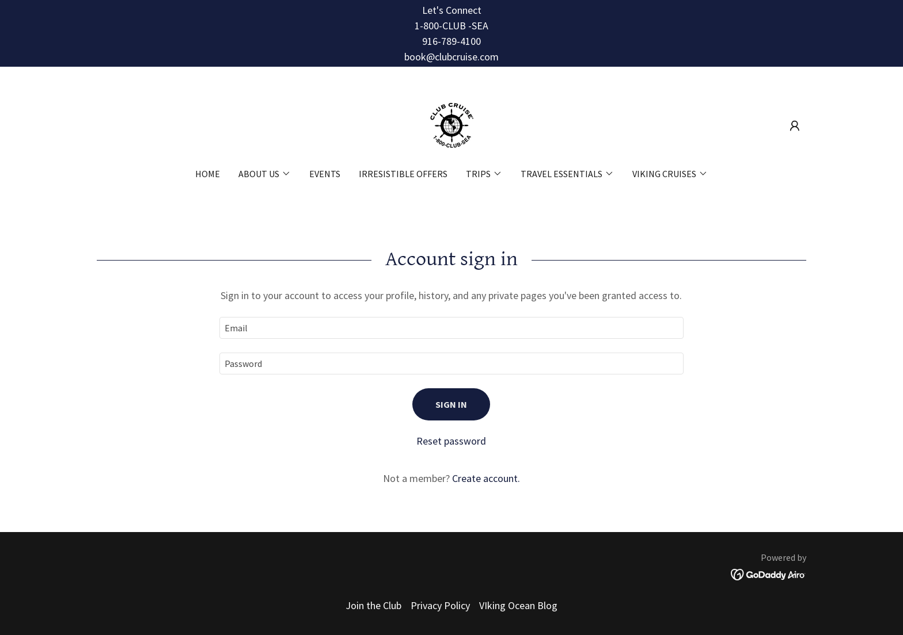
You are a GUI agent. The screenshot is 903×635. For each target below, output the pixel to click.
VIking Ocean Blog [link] (518, 605)
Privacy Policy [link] (440, 605)
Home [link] (207, 173)
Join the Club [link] (373, 605)
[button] (794, 125)
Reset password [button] (451, 440)
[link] (451, 124)
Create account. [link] (486, 478)
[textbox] (451, 328)
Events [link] (324, 173)
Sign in (451, 404)
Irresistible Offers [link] (403, 173)
